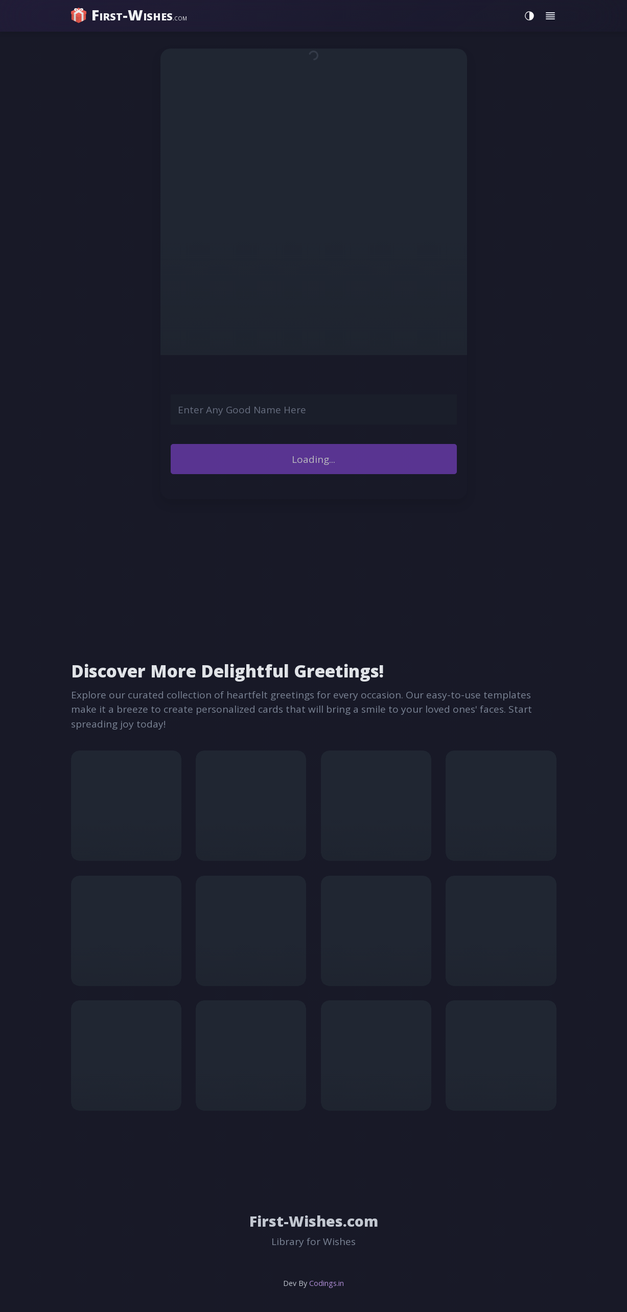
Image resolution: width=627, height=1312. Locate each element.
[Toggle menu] (550, 16)
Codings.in (326, 1283)
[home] (130, 15)
